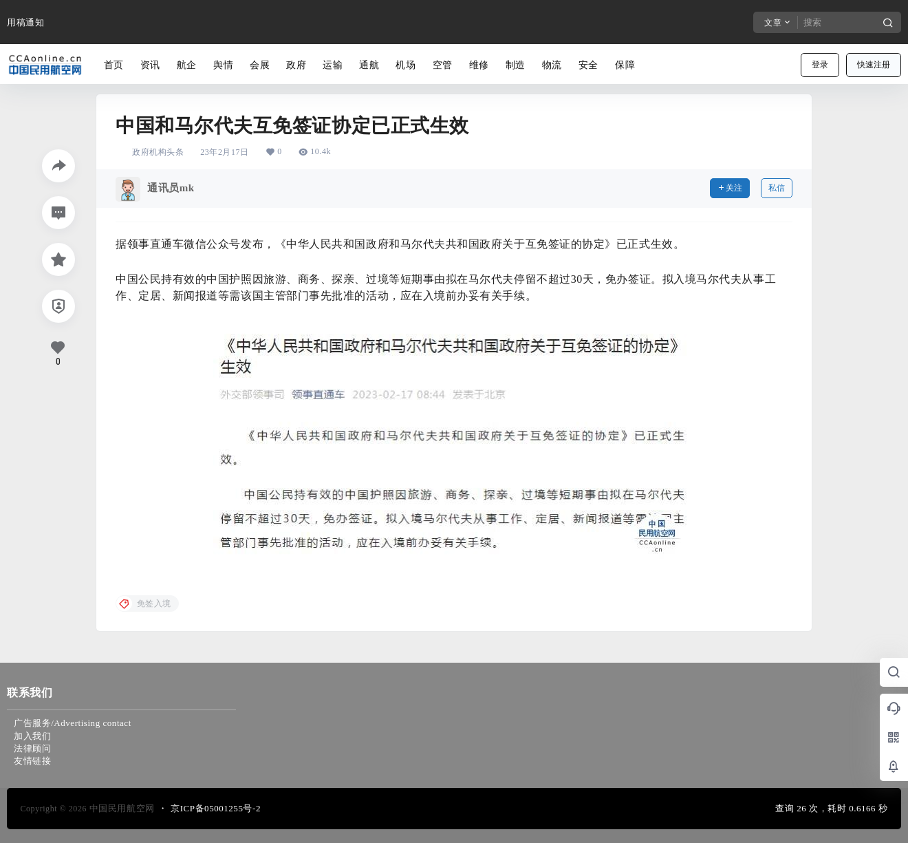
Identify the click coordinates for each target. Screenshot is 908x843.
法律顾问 (32, 748)
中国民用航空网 (121, 808)
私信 (776, 188)
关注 (729, 188)
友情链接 (32, 761)
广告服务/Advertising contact (72, 723)
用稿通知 (25, 22)
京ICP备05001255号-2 (216, 808)
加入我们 (32, 736)
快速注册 (873, 65)
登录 (820, 65)
